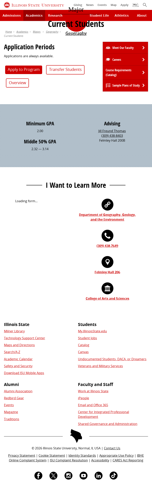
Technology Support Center (24, 338)
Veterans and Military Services (100, 366)
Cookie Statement (52, 455)
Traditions (11, 419)
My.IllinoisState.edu (92, 331)
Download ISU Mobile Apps (24, 373)
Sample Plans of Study (126, 85)
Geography (76, 33)
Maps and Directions (19, 345)
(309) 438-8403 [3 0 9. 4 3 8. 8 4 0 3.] (112, 135)
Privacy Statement (21, 455)
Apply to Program (24, 69)
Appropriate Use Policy (116, 455)
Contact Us (112, 448)
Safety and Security (18, 366)
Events (9, 405)
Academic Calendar (18, 359)
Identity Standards (82, 455)
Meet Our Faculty (123, 48)
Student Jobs (87, 338)
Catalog (83, 345)
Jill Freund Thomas (112, 131)
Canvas (83, 352)
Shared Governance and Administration (107, 424)
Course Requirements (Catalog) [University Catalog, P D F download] (118, 72)
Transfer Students (65, 69)
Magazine (11, 412)
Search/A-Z (12, 352)
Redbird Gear (14, 398)
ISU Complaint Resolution (69, 460)
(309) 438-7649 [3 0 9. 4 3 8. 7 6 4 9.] (107, 246)
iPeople (83, 398)
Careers (116, 59)
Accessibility (100, 460)
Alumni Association (18, 391)
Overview (17, 82)
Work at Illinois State (93, 391)
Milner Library (14, 331)
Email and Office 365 (93, 405)
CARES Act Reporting (128, 460)
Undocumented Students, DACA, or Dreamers (112, 359)
